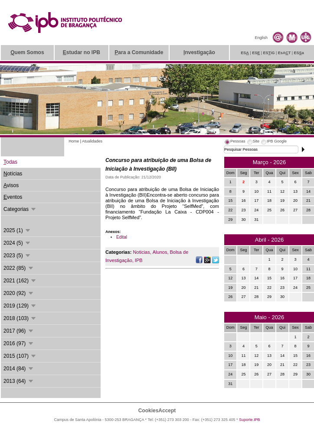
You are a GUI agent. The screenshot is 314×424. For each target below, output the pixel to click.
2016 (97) (18, 343)
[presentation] (234, 142)
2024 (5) (17, 243)
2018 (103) (20, 318)
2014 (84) (18, 368)
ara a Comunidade (138, 52)
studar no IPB (81, 52)
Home (74, 141)
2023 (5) (17, 255)
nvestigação (199, 52)
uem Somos (27, 52)
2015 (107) (20, 356)
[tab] (234, 142)
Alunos (160, 252)
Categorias (20, 209)
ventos (12, 197)
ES (245, 53)
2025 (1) (17, 230)
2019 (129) (20, 305)
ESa (299, 53)
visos (11, 185)
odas (10, 162)
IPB (139, 260)
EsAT (284, 53)
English (261, 38)
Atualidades (92, 141)
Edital (121, 237)
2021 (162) (20, 280)
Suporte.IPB (249, 420)
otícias (12, 174)
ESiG (269, 53)
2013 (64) (18, 381)
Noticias (141, 252)
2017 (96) (18, 330)
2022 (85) (18, 268)
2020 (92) (18, 293)
